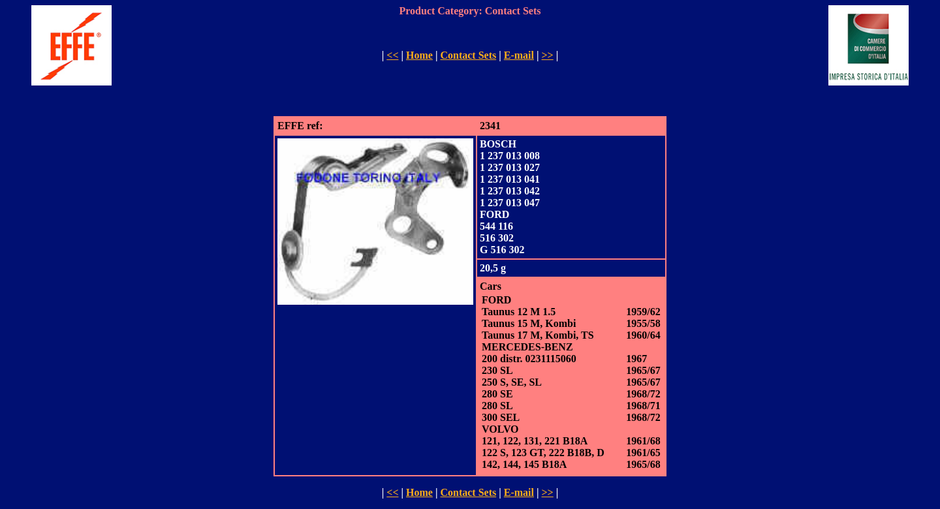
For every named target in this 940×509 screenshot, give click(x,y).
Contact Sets (468, 55)
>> (547, 55)
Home (419, 55)
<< (392, 55)
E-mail (519, 55)
